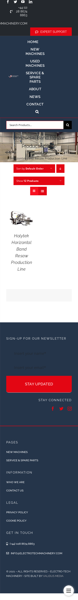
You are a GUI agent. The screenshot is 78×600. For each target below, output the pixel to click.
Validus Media (53, 576)
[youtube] (23, 1)
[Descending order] (60, 168)
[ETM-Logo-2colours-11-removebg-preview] (14, 75)
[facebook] (8, 1)
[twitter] (15, 1)
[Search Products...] (34, 125)
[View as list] (42, 191)
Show (27, 181)
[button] (37, 111)
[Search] (67, 125)
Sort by (29, 168)
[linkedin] (30, 1)
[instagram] (70, 409)
